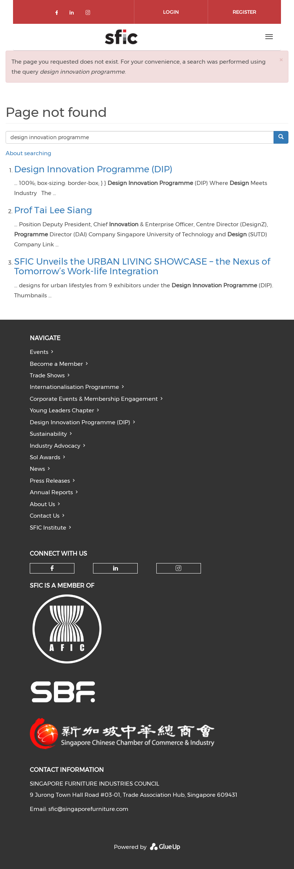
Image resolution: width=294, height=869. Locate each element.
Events (39, 351)
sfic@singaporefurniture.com (88, 808)
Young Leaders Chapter (62, 410)
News (37, 468)
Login (171, 12)
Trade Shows (47, 375)
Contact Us (45, 515)
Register (244, 12)
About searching (28, 153)
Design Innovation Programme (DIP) (93, 169)
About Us (42, 504)
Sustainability (48, 433)
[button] (281, 60)
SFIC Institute (48, 527)
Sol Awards (45, 457)
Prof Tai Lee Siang (53, 210)
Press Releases (50, 480)
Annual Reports (51, 492)
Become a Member (56, 363)
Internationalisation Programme (74, 386)
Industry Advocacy (55, 445)
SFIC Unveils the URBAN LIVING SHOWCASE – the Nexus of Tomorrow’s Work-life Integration (142, 266)
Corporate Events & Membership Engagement (94, 398)
